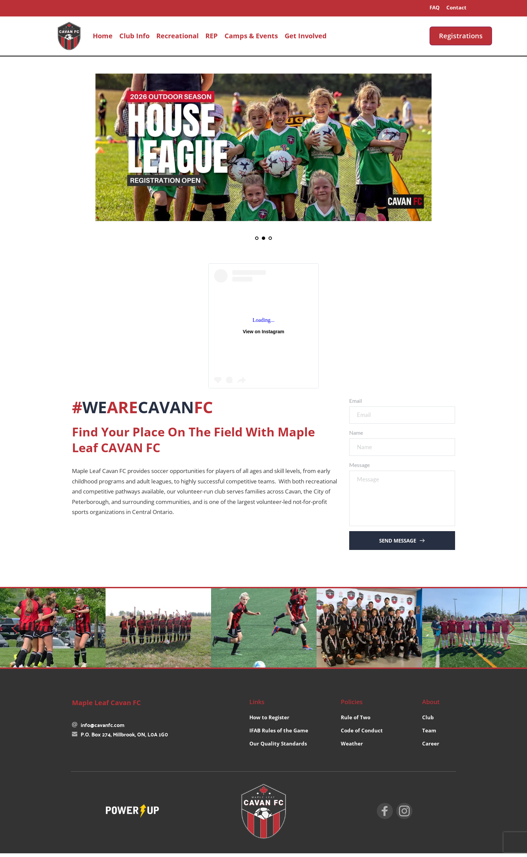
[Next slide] (511, 632)
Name (356, 434)
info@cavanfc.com (102, 728)
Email (355, 400)
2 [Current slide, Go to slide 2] (263, 238)
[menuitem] (434, 7)
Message (359, 468)
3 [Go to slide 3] (270, 238)
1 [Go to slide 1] (256, 238)
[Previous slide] (15, 632)
